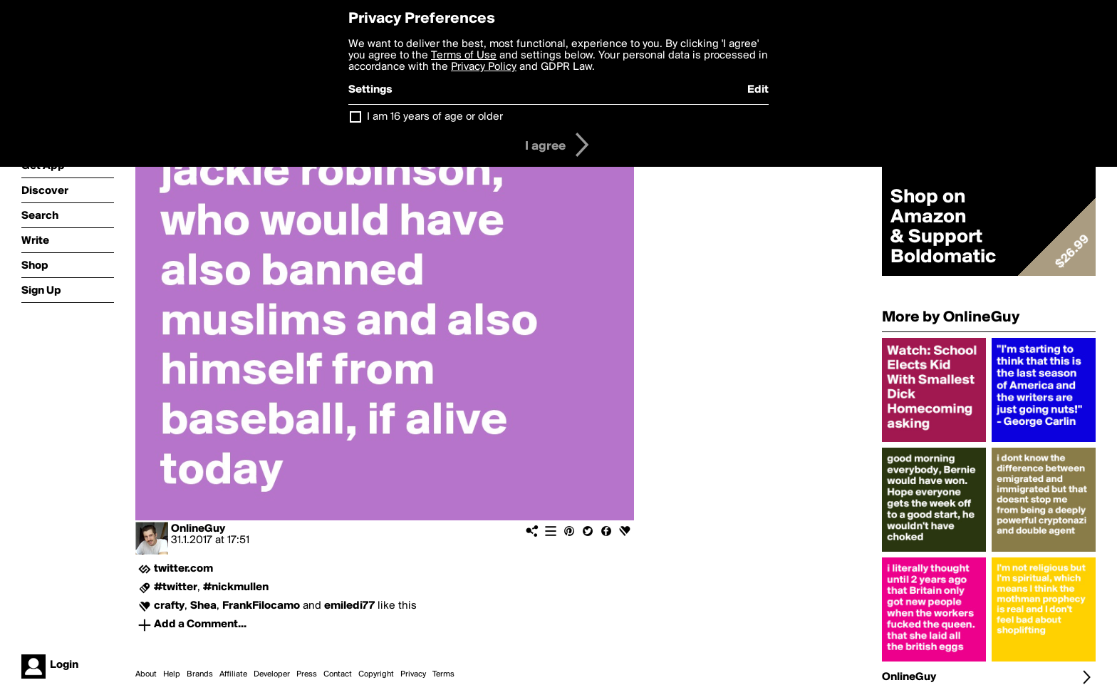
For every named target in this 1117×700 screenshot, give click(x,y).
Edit (758, 90)
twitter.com (183, 569)
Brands (200, 674)
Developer (272, 674)
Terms (443, 674)
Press (306, 674)
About (146, 674)
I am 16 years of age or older (435, 117)
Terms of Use (464, 55)
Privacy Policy (483, 67)
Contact (337, 674)
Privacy (413, 674)
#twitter (175, 587)
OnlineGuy (198, 529)
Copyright (376, 674)
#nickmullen (236, 587)
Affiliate (233, 674)
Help (171, 674)
